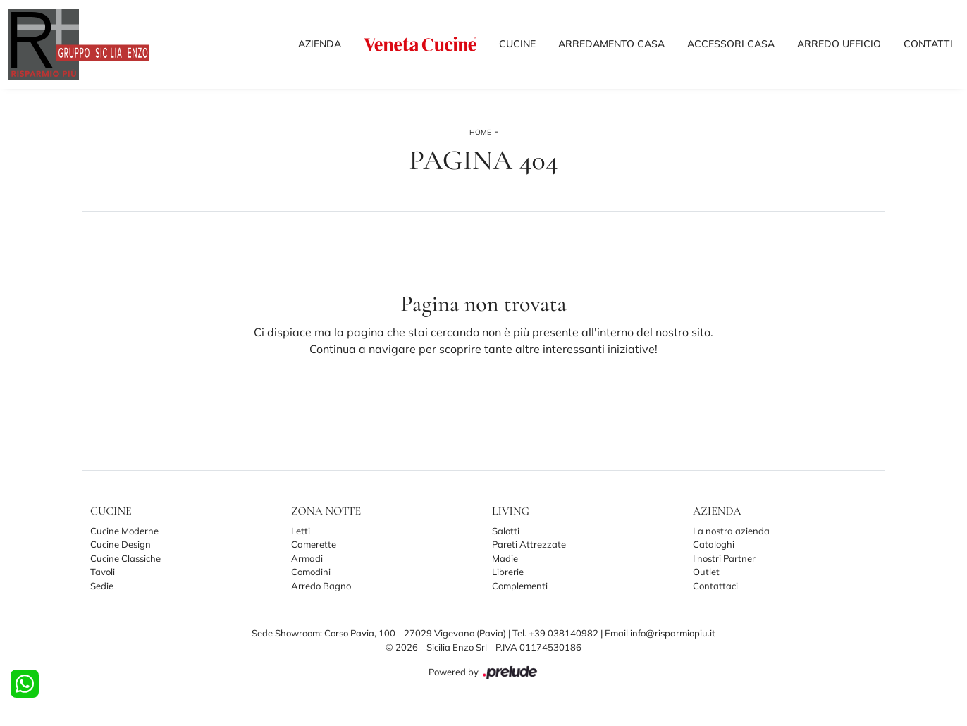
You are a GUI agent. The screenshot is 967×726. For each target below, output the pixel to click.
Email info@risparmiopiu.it (660, 633)
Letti (300, 530)
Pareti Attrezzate (529, 544)
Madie (505, 558)
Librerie (508, 571)
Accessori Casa (731, 43)
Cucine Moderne (124, 530)
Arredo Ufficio (839, 43)
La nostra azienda (731, 530)
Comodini (311, 571)
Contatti (928, 43)
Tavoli (102, 571)
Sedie (101, 585)
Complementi (520, 585)
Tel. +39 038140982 (556, 633)
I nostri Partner (724, 558)
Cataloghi (713, 544)
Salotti (505, 530)
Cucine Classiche (125, 558)
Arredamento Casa (611, 43)
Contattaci (715, 585)
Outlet (706, 571)
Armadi (307, 558)
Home (480, 132)
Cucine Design (120, 544)
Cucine (517, 43)
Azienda (319, 43)
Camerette (313, 544)
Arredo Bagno (321, 585)
